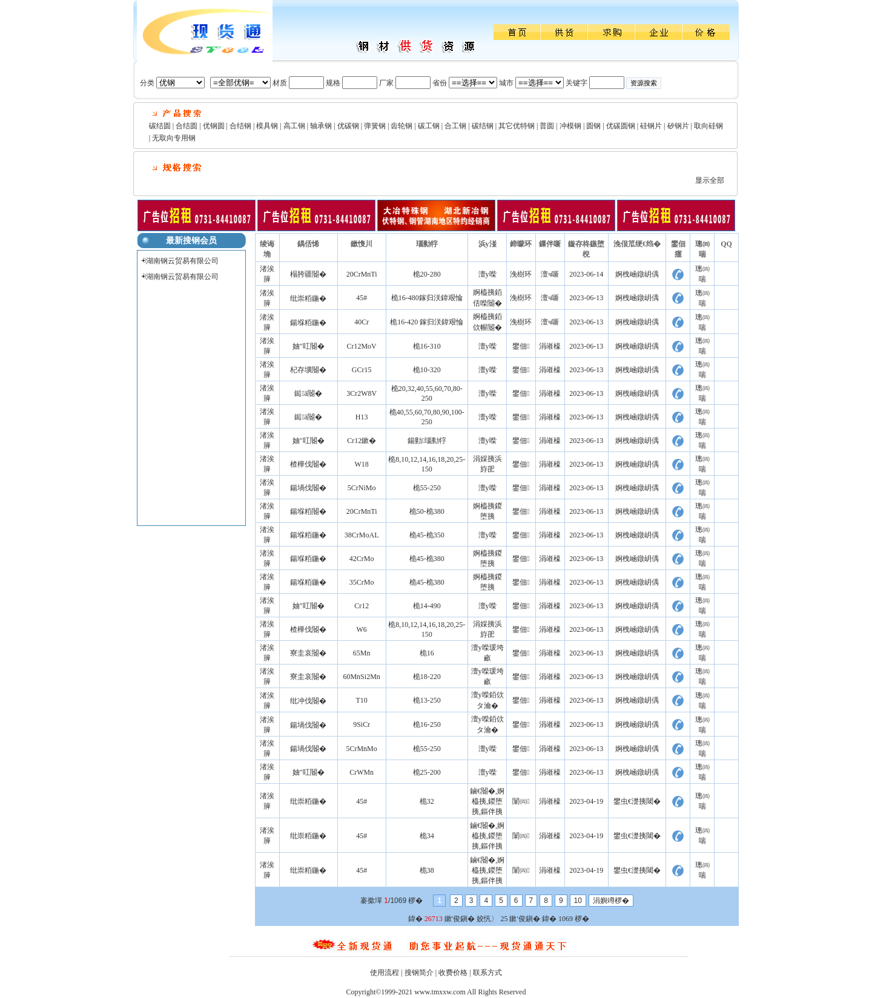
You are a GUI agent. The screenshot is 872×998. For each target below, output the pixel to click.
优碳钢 (348, 126)
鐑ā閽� (308, 393)
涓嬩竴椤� (611, 900)
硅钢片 (651, 126)
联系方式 (487, 972)
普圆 (547, 126)
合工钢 (455, 126)
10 (578, 900)
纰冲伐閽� (308, 701)
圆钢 (593, 126)
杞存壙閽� (308, 370)
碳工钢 (429, 126)
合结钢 (240, 126)
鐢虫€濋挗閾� (637, 801)
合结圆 (186, 126)
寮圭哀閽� (308, 653)
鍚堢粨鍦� (308, 322)
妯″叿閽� (308, 346)
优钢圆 (214, 126)
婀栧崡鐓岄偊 (637, 274)
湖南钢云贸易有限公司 (182, 261)
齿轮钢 (401, 126)
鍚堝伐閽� (308, 488)
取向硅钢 (708, 126)
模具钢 (267, 126)
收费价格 (452, 972)
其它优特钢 (516, 126)
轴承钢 (321, 126)
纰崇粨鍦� (308, 298)
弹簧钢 (375, 126)
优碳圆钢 (620, 126)
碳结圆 (160, 126)
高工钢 (294, 126)
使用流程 (384, 972)
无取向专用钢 (174, 138)
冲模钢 (570, 126)
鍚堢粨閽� (308, 511)
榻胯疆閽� (308, 274)
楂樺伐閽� (308, 464)
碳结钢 (483, 126)
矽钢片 (678, 126)
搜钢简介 (419, 972)
